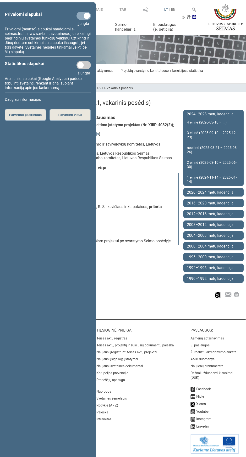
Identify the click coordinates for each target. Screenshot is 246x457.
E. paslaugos (200, 345)
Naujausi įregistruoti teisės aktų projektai (126, 352)
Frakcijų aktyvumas (99, 71)
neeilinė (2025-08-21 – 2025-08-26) (212, 150)
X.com (201, 404)
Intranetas (103, 419)
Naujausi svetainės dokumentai (119, 366)
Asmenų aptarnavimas (207, 338)
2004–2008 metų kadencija (210, 235)
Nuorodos (103, 391)
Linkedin (202, 426)
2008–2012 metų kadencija (210, 224)
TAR (123, 9)
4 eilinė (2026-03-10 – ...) (207, 122)
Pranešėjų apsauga (110, 380)
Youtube (202, 411)
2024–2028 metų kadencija (210, 114)
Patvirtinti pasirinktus (25, 115)
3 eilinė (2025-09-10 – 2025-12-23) (212, 135)
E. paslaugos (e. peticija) (164, 27)
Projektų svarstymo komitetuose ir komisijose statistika (161, 71)
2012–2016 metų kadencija (210, 214)
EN (173, 9)
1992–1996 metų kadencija (210, 267)
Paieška (102, 412)
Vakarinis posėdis (120, 88)
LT (166, 9)
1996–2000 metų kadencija (210, 257)
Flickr (200, 396)
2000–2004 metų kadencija (210, 246)
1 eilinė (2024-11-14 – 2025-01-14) (212, 179)
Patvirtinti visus (70, 115)
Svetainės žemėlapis (111, 398)
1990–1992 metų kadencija (210, 278)
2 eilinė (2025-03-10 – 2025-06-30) (212, 164)
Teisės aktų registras (111, 338)
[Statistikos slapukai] (84, 65)
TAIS (99, 9)
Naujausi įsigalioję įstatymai (117, 359)
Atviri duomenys (202, 359)
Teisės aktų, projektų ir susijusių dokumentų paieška (135, 345)
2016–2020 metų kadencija (210, 203)
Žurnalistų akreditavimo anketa (213, 352)
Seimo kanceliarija (125, 27)
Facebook (203, 389)
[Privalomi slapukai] (84, 16)
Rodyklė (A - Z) (107, 405)
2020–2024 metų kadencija (210, 192)
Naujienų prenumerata (207, 366)
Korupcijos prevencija (112, 373)
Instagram (203, 419)
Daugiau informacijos (23, 99)
